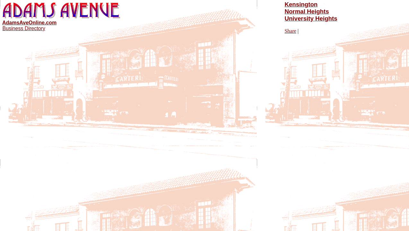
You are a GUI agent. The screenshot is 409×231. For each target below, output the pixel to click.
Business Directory (23, 28)
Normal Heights (306, 11)
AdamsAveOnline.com (29, 22)
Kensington (301, 4)
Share (290, 31)
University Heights (310, 18)
